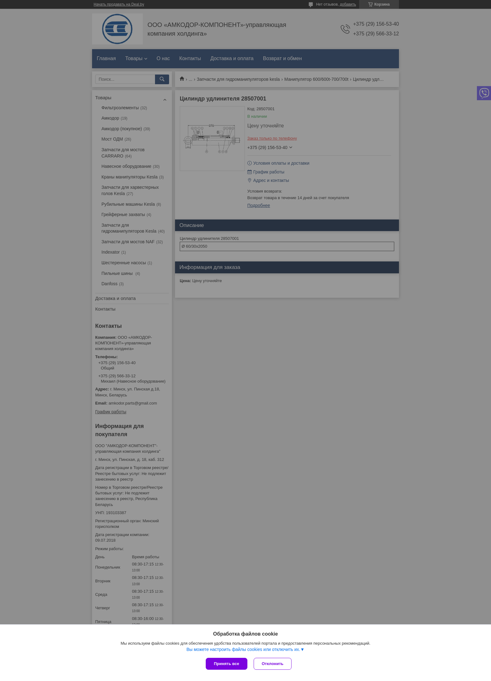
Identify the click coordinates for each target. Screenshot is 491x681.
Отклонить (272, 663)
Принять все (226, 663)
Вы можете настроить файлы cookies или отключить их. (243, 649)
